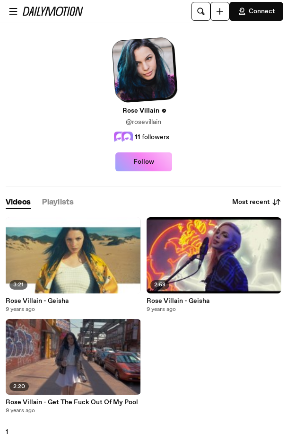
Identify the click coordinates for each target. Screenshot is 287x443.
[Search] (200, 11)
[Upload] (219, 11)
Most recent (256, 202)
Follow (143, 162)
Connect (256, 11)
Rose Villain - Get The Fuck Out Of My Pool (72, 402)
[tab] (18, 202)
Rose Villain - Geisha (37, 301)
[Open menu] (13, 11)
